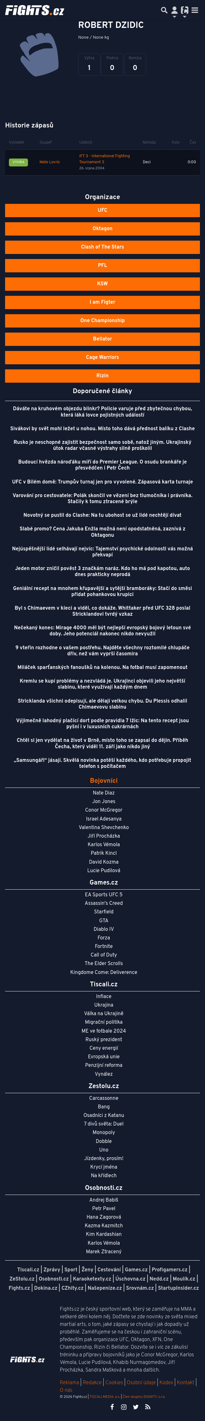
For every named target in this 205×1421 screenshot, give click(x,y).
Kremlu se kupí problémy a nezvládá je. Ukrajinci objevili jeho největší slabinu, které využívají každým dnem (102, 684)
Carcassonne (104, 1098)
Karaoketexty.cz (92, 1279)
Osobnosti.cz (54, 1279)
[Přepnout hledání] (164, 10)
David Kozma (104, 862)
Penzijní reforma (104, 1065)
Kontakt (186, 1383)
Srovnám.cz (140, 1288)
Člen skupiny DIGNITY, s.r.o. (144, 1397)
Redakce (92, 1383)
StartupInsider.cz (178, 1288)
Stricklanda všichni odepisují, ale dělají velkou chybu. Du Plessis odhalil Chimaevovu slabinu (102, 704)
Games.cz (136, 1270)
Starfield (103, 912)
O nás (66, 1390)
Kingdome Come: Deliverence (103, 973)
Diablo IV (103, 929)
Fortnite (104, 947)
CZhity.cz (72, 1288)
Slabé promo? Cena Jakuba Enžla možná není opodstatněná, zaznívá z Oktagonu (103, 532)
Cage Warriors (102, 357)
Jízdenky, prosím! (104, 1159)
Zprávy (52, 1270)
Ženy (87, 1270)
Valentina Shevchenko (104, 828)
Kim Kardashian (103, 1234)
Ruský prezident (103, 1040)
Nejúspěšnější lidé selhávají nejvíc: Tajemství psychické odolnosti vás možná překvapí (102, 552)
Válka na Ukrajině (104, 1014)
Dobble (104, 1142)
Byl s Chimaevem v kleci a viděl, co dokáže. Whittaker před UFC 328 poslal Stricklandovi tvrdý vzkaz (102, 611)
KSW (102, 284)
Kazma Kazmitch (104, 1226)
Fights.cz (19, 1288)
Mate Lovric (49, 162)
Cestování (109, 1270)
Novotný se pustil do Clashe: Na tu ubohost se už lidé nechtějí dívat (102, 515)
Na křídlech (104, 1176)
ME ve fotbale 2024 (104, 1031)
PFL (102, 266)
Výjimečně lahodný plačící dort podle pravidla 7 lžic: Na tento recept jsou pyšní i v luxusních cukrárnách (102, 724)
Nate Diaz (104, 793)
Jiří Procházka (104, 836)
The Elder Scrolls (104, 964)
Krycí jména (103, 1167)
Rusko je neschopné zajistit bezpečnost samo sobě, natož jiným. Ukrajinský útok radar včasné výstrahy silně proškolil (102, 445)
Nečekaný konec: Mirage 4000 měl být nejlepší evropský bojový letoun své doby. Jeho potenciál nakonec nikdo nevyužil (102, 631)
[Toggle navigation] (195, 10)
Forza (104, 938)
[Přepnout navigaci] (174, 10)
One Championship (102, 321)
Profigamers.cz (170, 1270)
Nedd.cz (159, 1279)
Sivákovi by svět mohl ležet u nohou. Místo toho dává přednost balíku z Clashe (102, 429)
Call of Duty (104, 955)
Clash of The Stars (102, 247)
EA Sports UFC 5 (104, 895)
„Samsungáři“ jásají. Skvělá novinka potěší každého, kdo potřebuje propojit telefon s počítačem (102, 763)
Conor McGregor (104, 810)
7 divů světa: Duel (103, 1124)
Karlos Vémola (104, 845)
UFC (102, 210)
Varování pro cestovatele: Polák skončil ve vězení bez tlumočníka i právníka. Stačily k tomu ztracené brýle (103, 499)
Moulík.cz (184, 1279)
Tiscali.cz (28, 1270)
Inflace (103, 997)
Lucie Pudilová (103, 871)
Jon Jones (103, 802)
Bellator (102, 339)
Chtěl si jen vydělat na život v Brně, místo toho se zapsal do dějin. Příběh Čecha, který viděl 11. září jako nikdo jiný (102, 743)
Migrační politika (103, 1022)
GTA (103, 921)
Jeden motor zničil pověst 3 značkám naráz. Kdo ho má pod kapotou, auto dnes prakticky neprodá (102, 572)
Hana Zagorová (103, 1217)
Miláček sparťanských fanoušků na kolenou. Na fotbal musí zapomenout (102, 668)
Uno (103, 1150)
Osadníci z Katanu (103, 1116)
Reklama (69, 1383)
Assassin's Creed (104, 903)
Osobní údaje (141, 1383)
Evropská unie (104, 1057)
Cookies (114, 1383)
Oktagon (102, 229)
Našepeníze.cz (105, 1288)
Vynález (104, 1074)
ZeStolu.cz (22, 1279)
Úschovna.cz (130, 1279)
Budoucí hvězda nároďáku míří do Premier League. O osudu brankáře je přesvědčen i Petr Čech (102, 465)
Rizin (102, 376)
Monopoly (103, 1133)
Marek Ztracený (104, 1252)
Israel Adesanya (104, 819)
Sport (71, 1270)
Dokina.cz (45, 1288)
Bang (104, 1107)
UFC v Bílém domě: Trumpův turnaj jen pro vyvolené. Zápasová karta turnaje (102, 482)
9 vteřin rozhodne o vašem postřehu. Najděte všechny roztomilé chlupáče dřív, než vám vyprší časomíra (102, 651)
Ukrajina (103, 1005)
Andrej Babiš (103, 1200)
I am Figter (102, 302)
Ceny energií (103, 1048)
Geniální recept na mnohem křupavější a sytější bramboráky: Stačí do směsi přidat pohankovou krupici (102, 592)
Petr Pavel (103, 1209)
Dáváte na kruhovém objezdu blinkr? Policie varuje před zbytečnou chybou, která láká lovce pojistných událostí (102, 412)
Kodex (167, 1383)
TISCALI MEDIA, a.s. (104, 1397)
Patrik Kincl (104, 853)
